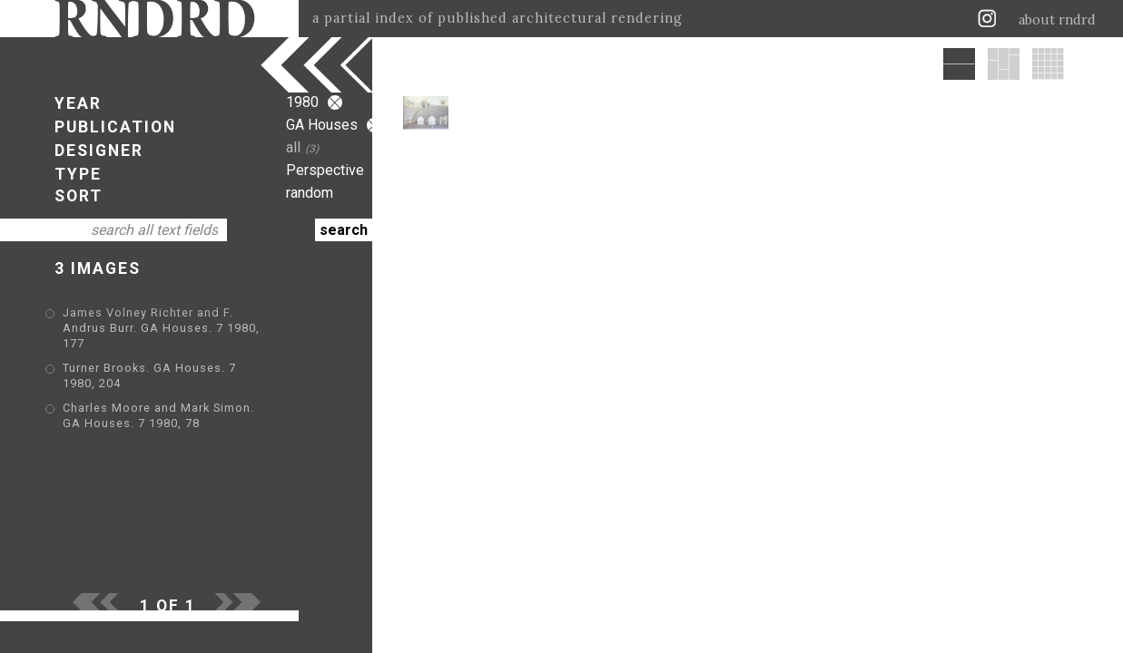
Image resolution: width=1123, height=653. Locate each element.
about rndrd (1057, 20)
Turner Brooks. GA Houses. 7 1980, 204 (180, 354)
